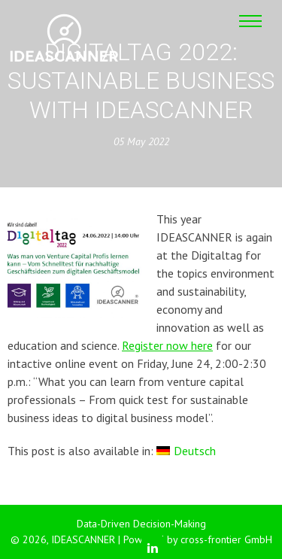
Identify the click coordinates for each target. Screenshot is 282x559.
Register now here (167, 345)
